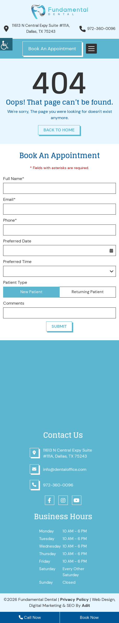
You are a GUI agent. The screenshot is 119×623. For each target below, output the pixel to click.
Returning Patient (88, 291)
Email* (9, 199)
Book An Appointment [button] (52, 49)
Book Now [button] (89, 617)
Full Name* (13, 178)
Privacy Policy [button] (74, 599)
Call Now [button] (30, 617)
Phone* (10, 220)
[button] (6, 44)
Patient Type (15, 282)
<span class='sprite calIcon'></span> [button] (111, 250)
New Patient (31, 291)
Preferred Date (17, 241)
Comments (13, 303)
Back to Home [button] (58, 130)
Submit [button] (59, 326)
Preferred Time (17, 261)
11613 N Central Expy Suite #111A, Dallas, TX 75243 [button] (41, 28)
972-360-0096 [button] (101, 28)
